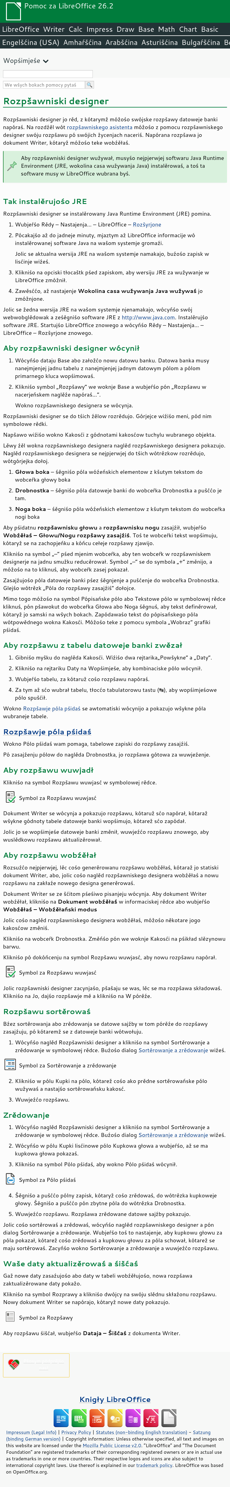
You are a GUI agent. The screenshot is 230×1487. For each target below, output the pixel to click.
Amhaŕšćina (82, 42)
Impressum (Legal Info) (31, 1432)
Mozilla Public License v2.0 (112, 1445)
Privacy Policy (76, 1432)
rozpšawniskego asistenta (99, 127)
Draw (125, 29)
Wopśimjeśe (21, 60)
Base (146, 29)
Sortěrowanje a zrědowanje (173, 1050)
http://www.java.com (148, 317)
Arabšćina (121, 42)
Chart (187, 29)
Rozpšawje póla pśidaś (51, 708)
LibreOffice (20, 29)
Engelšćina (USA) (31, 42)
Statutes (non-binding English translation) (141, 1432)
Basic (209, 29)
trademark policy (154, 1465)
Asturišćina (159, 42)
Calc (75, 29)
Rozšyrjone (147, 224)
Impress (99, 29)
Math (166, 29)
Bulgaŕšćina (200, 42)
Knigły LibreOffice (115, 1399)
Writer (53, 29)
